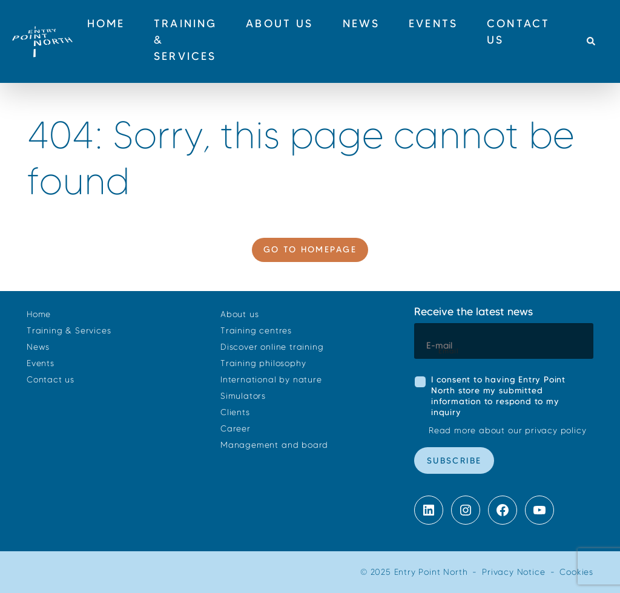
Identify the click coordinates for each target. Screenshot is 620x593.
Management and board (274, 445)
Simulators (243, 396)
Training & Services (69, 331)
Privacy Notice (513, 572)
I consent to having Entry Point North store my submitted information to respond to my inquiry (498, 396)
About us (239, 314)
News (38, 347)
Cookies (576, 572)
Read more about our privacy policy (508, 430)
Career (235, 429)
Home (39, 314)
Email (448, 350)
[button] (590, 41)
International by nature (271, 380)
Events (40, 363)
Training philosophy (263, 363)
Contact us (50, 380)
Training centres (256, 331)
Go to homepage (310, 249)
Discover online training (271, 347)
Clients (235, 412)
